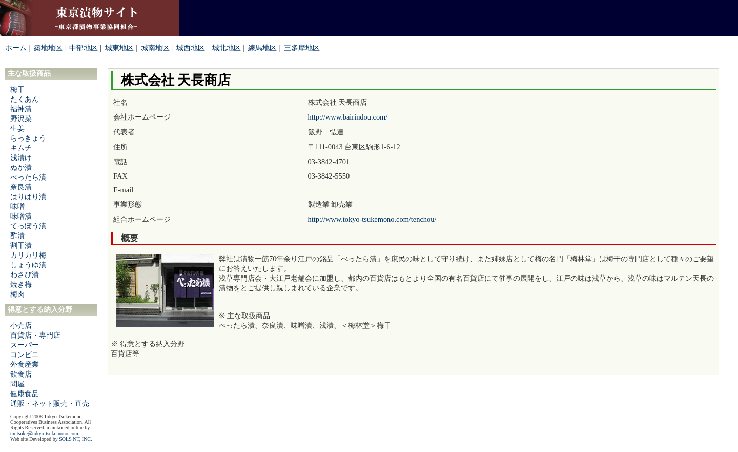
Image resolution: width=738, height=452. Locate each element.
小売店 (21, 325)
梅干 (17, 89)
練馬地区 (262, 48)
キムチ (21, 148)
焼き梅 (21, 284)
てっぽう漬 (28, 226)
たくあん (24, 99)
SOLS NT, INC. (75, 439)
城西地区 (190, 48)
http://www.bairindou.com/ (348, 117)
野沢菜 (21, 118)
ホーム (16, 48)
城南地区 (155, 48)
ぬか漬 (21, 167)
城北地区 (226, 48)
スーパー (24, 345)
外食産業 (24, 364)
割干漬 (21, 245)
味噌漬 (21, 216)
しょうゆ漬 (28, 265)
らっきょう (28, 138)
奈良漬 (21, 187)
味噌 (17, 206)
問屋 (17, 384)
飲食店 (21, 374)
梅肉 (17, 294)
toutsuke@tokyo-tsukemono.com (44, 433)
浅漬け (21, 157)
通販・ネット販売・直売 (49, 403)
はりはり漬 (28, 196)
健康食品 (24, 393)
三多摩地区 (302, 48)
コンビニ (24, 354)
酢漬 (17, 235)
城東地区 (119, 48)
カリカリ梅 (28, 255)
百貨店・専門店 (35, 335)
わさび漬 (24, 274)
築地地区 (48, 48)
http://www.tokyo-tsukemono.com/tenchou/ (372, 219)
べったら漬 (28, 177)
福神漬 (21, 109)
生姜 (17, 128)
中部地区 (83, 48)
